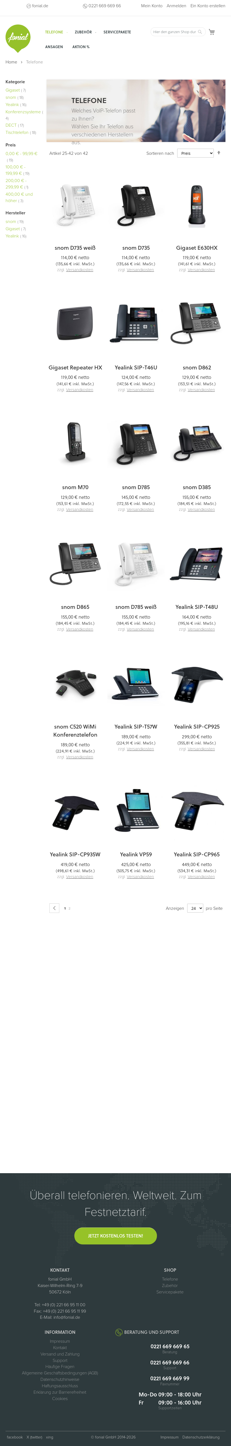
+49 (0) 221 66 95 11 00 (63, 1305)
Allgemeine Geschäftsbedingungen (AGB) (60, 1373)
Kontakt (60, 1348)
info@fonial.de (67, 1317)
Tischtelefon (21, 132)
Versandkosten (79, 269)
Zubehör (170, 1285)
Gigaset (16, 90)
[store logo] (18, 38)
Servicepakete (170, 1292)
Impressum (60, 1341)
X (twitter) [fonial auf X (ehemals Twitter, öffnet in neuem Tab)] (34, 1437)
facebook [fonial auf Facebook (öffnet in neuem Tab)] (15, 1437)
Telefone (170, 1279)
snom (15, 97)
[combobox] (178, 31)
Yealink (16, 104)
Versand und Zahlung (60, 1354)
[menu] (95, 39)
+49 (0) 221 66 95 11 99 (64, 1311)
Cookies (60, 1398)
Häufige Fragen (59, 1366)
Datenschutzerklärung (201, 1437)
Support (60, 1360)
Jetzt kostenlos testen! (115, 1235)
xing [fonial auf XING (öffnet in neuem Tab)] (49, 1437)
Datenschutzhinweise (59, 1379)
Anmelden (176, 6)
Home (12, 62)
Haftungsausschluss (60, 1386)
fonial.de (40, 6)
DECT (15, 125)
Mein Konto (152, 6)
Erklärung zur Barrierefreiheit (60, 1392)
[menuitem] (55, 31)
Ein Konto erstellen (208, 6)
